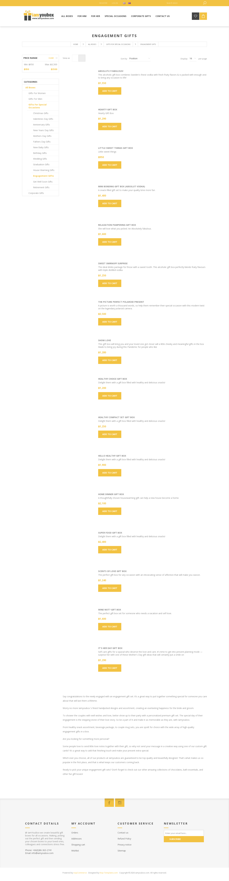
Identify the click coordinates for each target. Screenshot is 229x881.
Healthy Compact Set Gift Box (116, 417)
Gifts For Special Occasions (38, 106)
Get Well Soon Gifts (43, 181)
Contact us (123, 832)
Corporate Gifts (36, 193)
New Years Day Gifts (43, 130)
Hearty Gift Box (107, 109)
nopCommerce (80, 872)
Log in (115, 3)
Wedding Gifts (40, 158)
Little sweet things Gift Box (115, 147)
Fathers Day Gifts (42, 141)
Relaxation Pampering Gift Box (117, 224)
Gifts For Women (37, 93)
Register (103, 3)
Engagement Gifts (43, 175)
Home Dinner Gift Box (111, 494)
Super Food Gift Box (110, 532)
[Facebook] (109, 803)
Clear (51, 58)
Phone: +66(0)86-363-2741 (38, 850)
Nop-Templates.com (109, 872)
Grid (75, 58)
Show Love (104, 340)
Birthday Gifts (40, 153)
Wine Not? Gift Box (109, 609)
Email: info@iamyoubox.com (39, 853)
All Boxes (30, 87)
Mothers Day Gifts (42, 135)
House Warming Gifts (43, 170)
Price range (30, 57)
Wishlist (75, 850)
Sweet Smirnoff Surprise (113, 263)
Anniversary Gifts (41, 124)
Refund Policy (124, 838)
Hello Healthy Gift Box (112, 455)
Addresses (76, 838)
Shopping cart (78, 844)
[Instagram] (119, 803)
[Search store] (183, 3)
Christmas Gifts (40, 113)
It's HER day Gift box (110, 648)
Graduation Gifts (41, 164)
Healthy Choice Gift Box (112, 378)
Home (75, 44)
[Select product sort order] (140, 58)
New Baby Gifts (41, 147)
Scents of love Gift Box (112, 571)
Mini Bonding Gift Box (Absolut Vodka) (121, 186)
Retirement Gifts (41, 187)
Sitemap (122, 850)
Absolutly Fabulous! (110, 71)
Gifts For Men (35, 98)
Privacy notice (124, 844)
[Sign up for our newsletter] (184, 833)
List (81, 58)
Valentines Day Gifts (43, 118)
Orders (74, 832)
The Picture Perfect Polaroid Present (121, 301)
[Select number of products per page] (193, 58)
